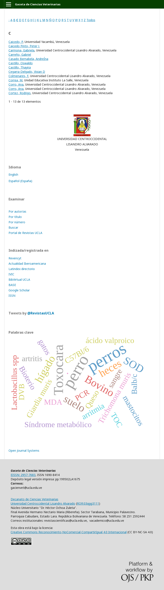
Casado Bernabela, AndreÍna (28, 59)
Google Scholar (19, 290)
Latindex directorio (22, 269)
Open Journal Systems (24, 450)
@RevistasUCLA (40, 313)
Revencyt (15, 258)
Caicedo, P (16, 42)
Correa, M (15, 80)
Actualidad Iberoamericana (27, 263)
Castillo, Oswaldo (21, 63)
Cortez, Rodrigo (20, 93)
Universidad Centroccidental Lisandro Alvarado (43, 503)
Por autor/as (17, 211)
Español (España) (20, 181)
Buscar (13, 227)
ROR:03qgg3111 (88, 503)
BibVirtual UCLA (19, 279)
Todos (90, 20)
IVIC (11, 274)
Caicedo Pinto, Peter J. (24, 46)
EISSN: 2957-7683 (23, 475)
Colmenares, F (18, 76)
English (13, 174)
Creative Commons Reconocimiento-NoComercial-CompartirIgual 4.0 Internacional (69, 532)
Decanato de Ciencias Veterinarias (34, 499)
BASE (12, 285)
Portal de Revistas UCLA (25, 233)
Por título (15, 217)
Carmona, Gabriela (21, 50)
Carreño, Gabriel (20, 55)
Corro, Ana (16, 84)
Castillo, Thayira (20, 67)
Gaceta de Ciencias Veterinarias (37, 4)
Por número (17, 222)
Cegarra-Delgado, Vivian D (27, 72)
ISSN (12, 296)
